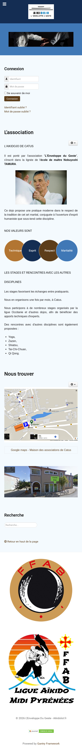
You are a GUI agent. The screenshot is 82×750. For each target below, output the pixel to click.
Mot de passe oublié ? (17, 111)
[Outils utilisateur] (73, 143)
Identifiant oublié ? (15, 107)
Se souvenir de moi (18, 93)
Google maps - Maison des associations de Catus (41, 450)
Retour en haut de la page (21, 541)
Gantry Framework (48, 743)
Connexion (12, 98)
